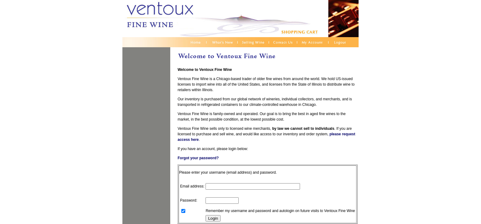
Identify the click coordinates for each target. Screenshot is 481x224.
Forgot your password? (198, 158)
